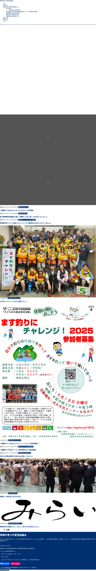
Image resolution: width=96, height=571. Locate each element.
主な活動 (8, 8)
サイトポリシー (18, 559)
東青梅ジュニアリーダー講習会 (27, 219)
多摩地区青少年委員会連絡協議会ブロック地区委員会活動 (21, 11)
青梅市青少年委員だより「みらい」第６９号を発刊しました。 (20, 526)
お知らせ (5, 5)
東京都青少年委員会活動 (12, 13)
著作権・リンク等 (27, 559)
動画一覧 (5, 19)
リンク (5, 21)
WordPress (8, 569)
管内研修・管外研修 (14, 10)
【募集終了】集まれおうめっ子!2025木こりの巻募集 (16, 210)
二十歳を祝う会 (13, 493)
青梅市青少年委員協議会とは (11, 6)
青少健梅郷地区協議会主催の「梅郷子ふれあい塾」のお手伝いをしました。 (24, 216)
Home (4, 3)
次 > (8, 529)
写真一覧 (5, 17)
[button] (48, 137)
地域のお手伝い (23, 213)
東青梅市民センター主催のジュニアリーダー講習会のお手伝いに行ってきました (25, 223)
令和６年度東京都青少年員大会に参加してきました (16, 456)
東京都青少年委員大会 (25, 453)
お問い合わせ (35, 559)
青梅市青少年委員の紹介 (12, 14)
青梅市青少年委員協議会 (6, 0)
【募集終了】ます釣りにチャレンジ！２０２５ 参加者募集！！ (20, 443)
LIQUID (34, 567)
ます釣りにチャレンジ (14, 298)
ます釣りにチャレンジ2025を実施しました (13, 301)
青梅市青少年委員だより (12, 16)
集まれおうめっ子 (23, 207)
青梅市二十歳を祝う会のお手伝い (10, 496)
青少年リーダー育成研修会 (26, 446)
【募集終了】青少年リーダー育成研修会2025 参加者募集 (18, 450)
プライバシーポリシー (7, 559)
